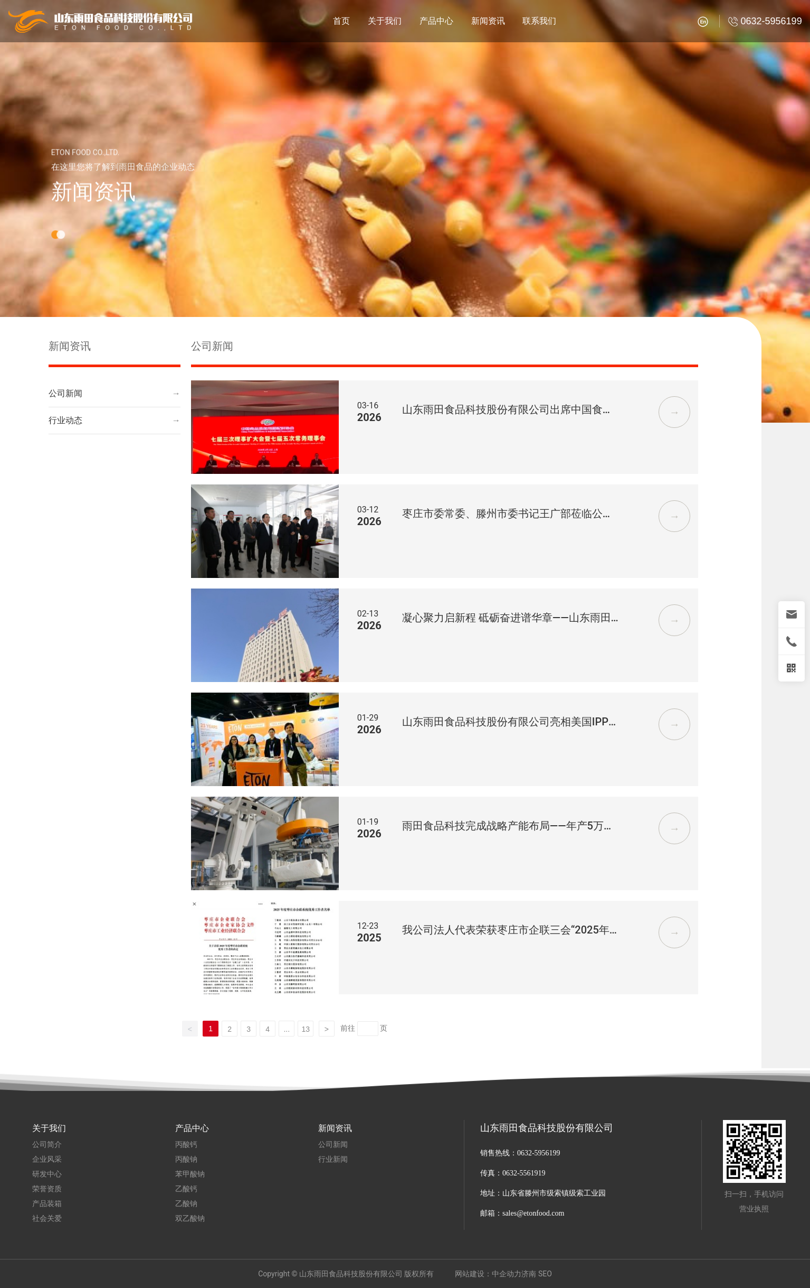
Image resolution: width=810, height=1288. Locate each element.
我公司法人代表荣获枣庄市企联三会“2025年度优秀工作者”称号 (505, 930)
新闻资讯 (93, 203)
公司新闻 (65, 393)
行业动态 (65, 420)
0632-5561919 (524, 1173)
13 (305, 1029)
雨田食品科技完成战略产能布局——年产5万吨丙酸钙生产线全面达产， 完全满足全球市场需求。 (509, 826)
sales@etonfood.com (533, 1213)
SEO (545, 1274)
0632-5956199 (538, 1153)
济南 (528, 1274)
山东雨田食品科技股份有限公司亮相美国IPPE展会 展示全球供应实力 (508, 722)
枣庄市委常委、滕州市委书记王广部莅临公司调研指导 (507, 514)
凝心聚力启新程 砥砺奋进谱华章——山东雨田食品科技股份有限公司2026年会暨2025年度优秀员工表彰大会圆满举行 (510, 618)
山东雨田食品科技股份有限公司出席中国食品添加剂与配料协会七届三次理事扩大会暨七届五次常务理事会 (507, 410)
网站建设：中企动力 (488, 1274)
